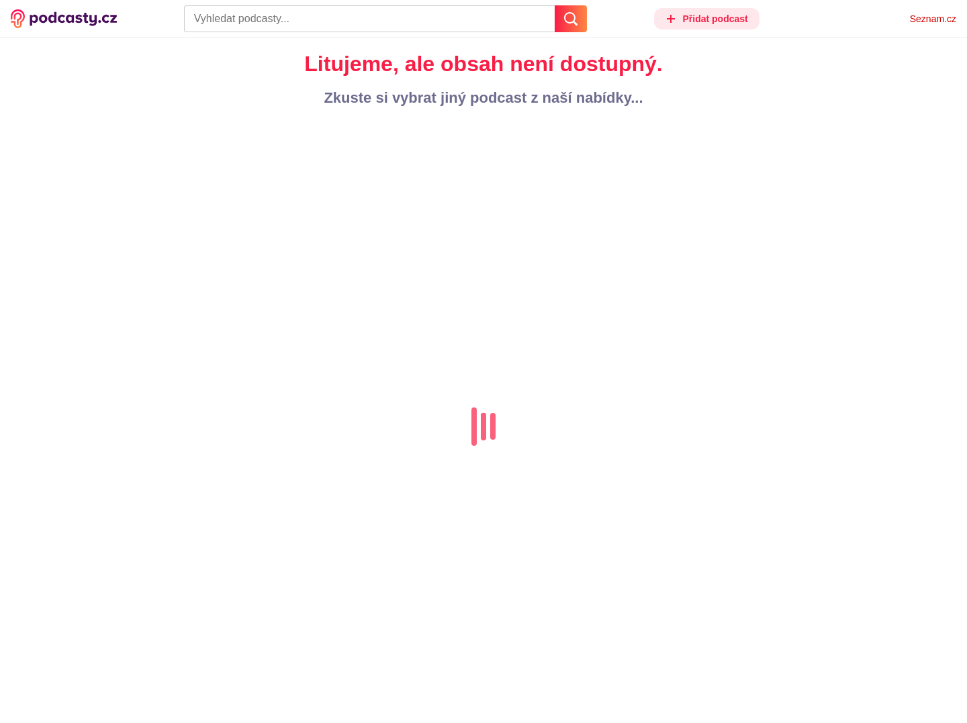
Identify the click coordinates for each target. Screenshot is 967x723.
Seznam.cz (933, 18)
